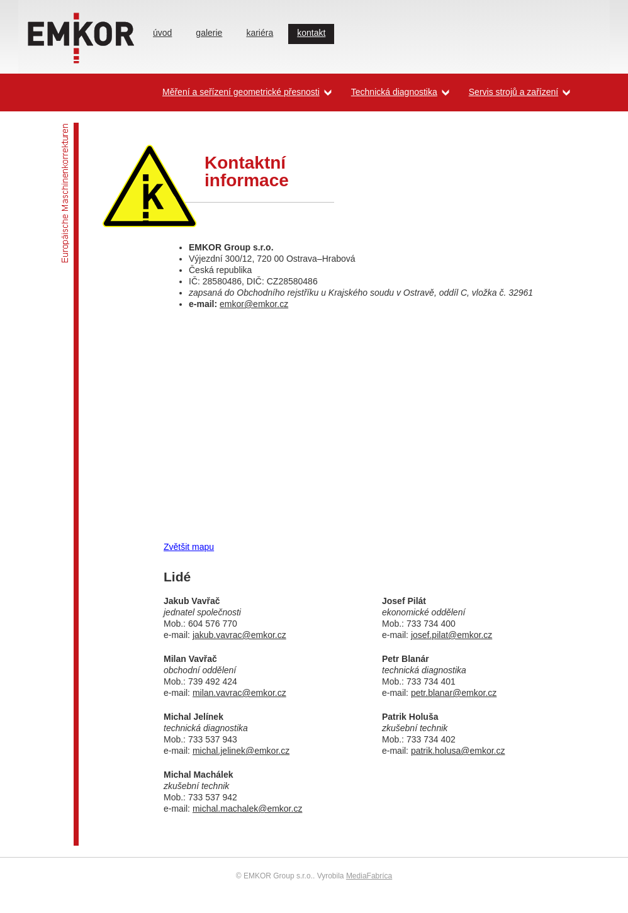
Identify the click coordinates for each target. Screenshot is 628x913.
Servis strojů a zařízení (513, 92)
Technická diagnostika (394, 92)
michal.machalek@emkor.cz (248, 809)
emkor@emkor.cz (254, 304)
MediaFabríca (369, 875)
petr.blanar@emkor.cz (453, 693)
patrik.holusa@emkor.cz (458, 751)
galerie (209, 33)
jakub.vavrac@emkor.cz (239, 635)
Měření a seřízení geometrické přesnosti (241, 92)
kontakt (311, 33)
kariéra (259, 33)
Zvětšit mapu (189, 547)
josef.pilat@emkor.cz (451, 635)
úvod (162, 33)
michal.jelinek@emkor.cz (241, 751)
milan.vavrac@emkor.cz (239, 693)
